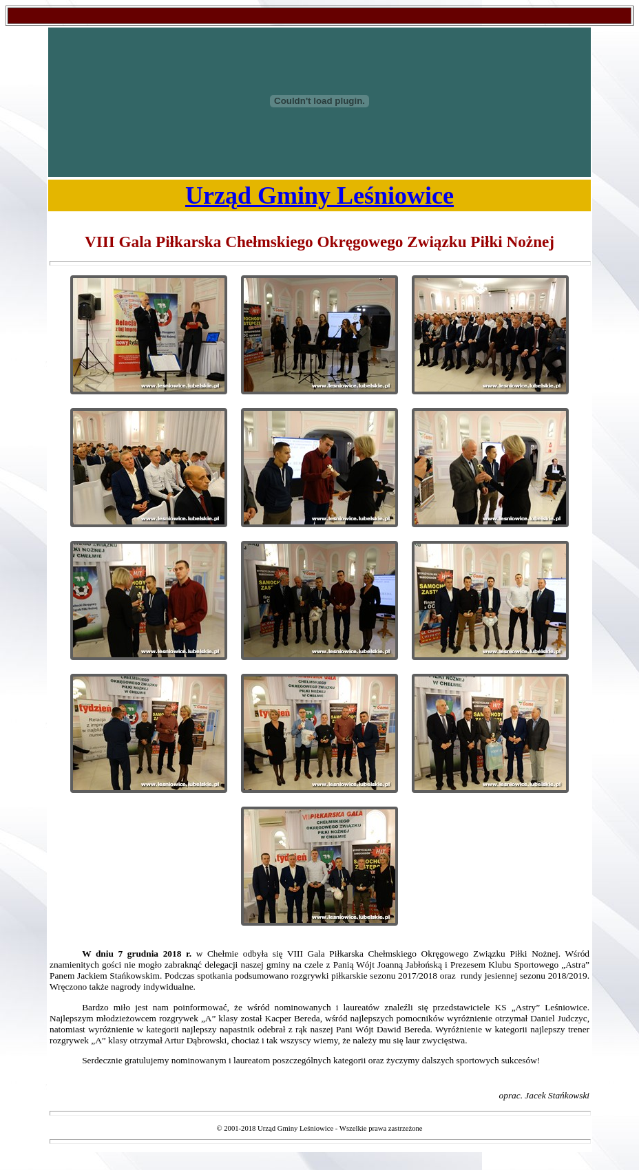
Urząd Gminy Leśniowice (319, 195)
